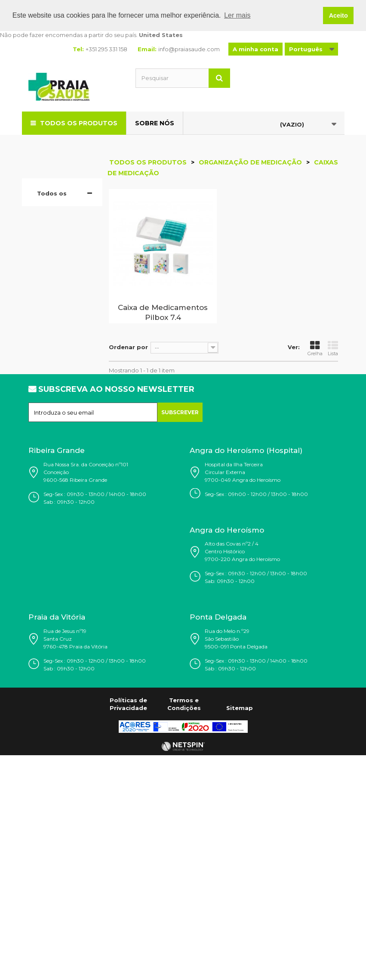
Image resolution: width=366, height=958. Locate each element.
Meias (51, 218)
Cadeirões (58, 528)
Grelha (315, 348)
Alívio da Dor (61, 567)
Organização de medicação (58, 290)
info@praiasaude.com (189, 48)
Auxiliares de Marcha (58, 483)
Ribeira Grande (56, 658)
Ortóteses (57, 399)
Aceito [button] (338, 15)
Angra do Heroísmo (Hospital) (246, 658)
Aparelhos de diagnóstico (59, 380)
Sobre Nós (154, 123)
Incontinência (62, 464)
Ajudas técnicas (49, 445)
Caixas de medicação (58, 316)
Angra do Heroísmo (227, 738)
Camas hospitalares (54, 419)
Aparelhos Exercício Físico (58, 548)
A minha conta (255, 48)
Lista (333, 348)
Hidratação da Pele (56, 264)
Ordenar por (128, 347)
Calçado (55, 231)
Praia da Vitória (56, 826)
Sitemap (239, 916)
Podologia (58, 244)
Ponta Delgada (218, 826)
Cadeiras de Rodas (57, 509)
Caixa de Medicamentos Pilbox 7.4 (163, 312)
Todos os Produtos (78, 123)
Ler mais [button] (237, 15)
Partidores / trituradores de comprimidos (62, 348)
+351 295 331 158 (106, 48)
